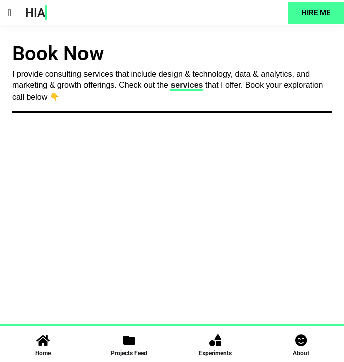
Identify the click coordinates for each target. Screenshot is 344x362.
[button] (9, 12)
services (186, 85)
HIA (35, 13)
